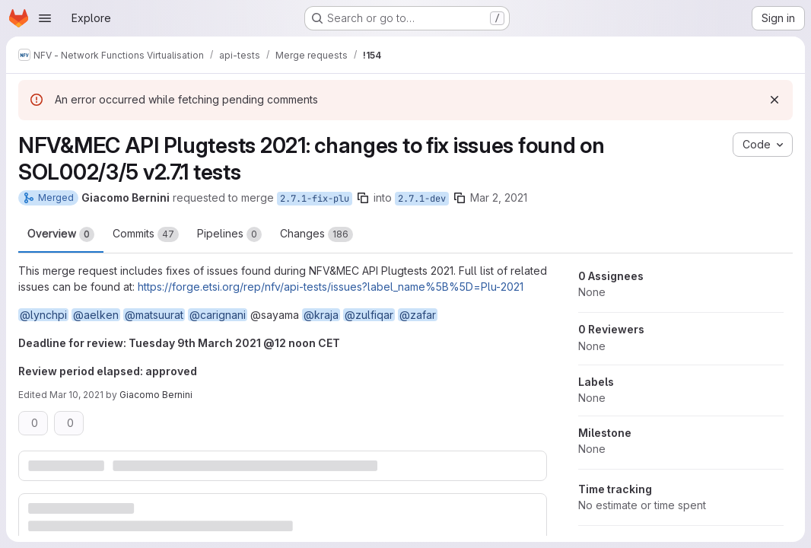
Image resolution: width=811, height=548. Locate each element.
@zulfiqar (369, 314)
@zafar (417, 314)
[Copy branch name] (363, 198)
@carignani (217, 314)
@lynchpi (43, 314)
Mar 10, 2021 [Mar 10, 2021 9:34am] (76, 394)
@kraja (321, 314)
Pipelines (229, 234)
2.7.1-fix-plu (314, 199)
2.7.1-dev (422, 199)
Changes (316, 234)
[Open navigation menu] (45, 18)
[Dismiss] (774, 100)
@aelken (96, 314)
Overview (60, 234)
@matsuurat (154, 314)
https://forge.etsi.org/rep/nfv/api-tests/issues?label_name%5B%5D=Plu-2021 (330, 286)
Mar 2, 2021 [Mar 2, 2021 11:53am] (498, 197)
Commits (146, 234)
